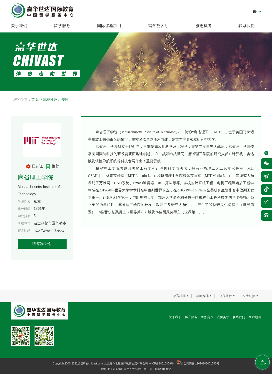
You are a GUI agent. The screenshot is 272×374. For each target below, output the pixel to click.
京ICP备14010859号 (161, 363)
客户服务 (191, 317)
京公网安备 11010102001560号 (197, 363)
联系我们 (246, 25)
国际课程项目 (109, 25)
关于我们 (19, 25)
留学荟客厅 (158, 25)
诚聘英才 (223, 317)
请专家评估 (42, 243)
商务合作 (207, 317)
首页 (35, 100)
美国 (65, 100)
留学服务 (62, 25)
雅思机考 (203, 25)
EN (255, 11)
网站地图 (254, 317)
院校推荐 (50, 100)
